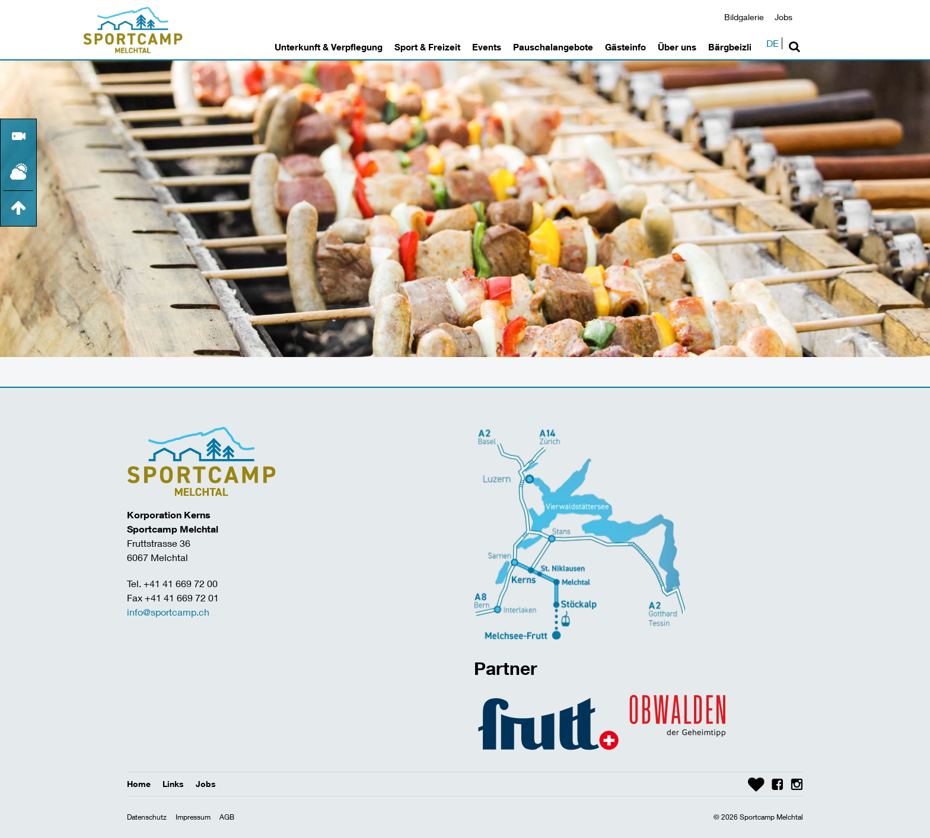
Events (486, 47)
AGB (226, 816)
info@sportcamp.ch (168, 611)
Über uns (677, 47)
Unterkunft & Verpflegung (329, 47)
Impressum (193, 816)
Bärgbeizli (729, 47)
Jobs (783, 17)
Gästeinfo (625, 47)
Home (139, 784)
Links (173, 784)
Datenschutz (147, 816)
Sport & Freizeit (427, 47)
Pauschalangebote (553, 47)
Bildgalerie (744, 17)
